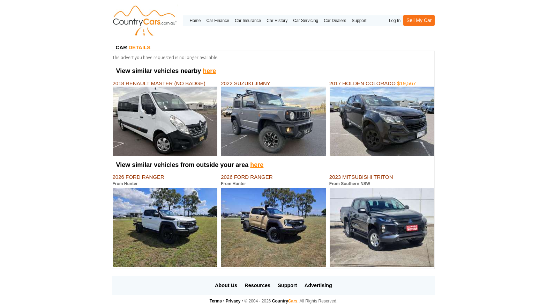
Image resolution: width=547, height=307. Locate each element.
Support (359, 20)
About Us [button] (226, 285)
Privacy (233, 301)
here (209, 70)
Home (195, 20)
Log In (394, 20)
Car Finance (218, 20)
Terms (216, 301)
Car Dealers (335, 20)
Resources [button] (257, 285)
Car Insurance (248, 20)
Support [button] (287, 285)
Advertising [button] (318, 285)
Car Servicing (305, 20)
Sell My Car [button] (419, 20)
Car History (277, 20)
